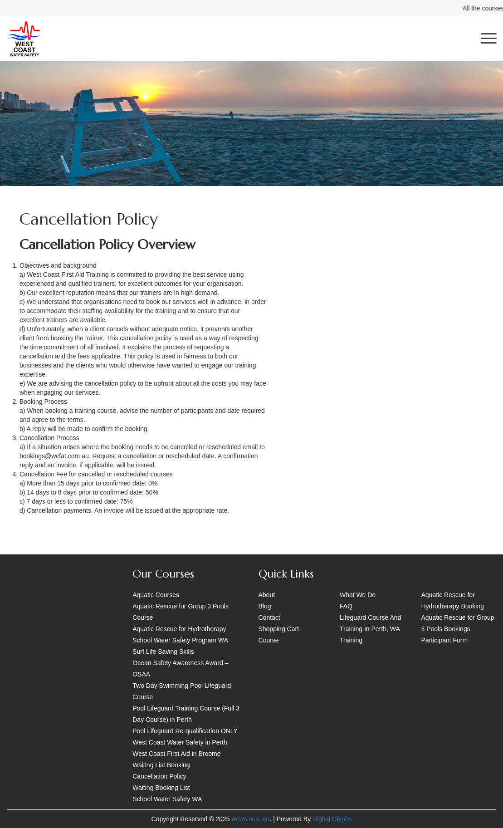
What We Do (358, 594)
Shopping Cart (279, 628)
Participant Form (444, 640)
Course (269, 640)
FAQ (346, 606)
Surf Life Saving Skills (163, 651)
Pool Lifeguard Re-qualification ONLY (185, 731)
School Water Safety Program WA (180, 640)
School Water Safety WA (167, 799)
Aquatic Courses (155, 594)
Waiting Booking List (161, 787)
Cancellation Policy (159, 776)
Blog (265, 606)
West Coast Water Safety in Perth (179, 742)
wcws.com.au (250, 819)
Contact (269, 617)
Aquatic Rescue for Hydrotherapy (179, 628)
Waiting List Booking (161, 765)
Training (351, 640)
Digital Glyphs (332, 819)
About (267, 594)
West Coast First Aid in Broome (176, 753)
